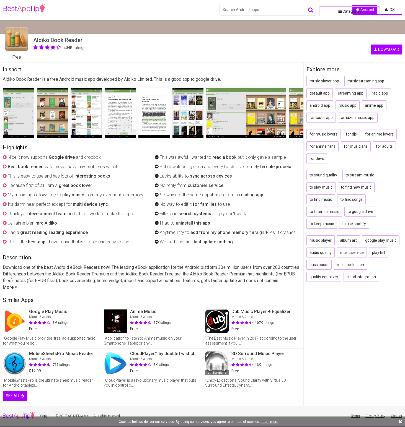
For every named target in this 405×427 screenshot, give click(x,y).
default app (319, 93)
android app (319, 105)
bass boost (319, 264)
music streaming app (365, 81)
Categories (334, 9)
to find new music (356, 187)
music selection (350, 264)
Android (365, 9)
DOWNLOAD (386, 41)
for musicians (356, 146)
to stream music (359, 175)
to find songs (351, 199)
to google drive (360, 211)
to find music (320, 199)
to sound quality (323, 175)
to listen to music (324, 211)
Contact (396, 416)
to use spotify (354, 224)
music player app (324, 81)
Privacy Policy (375, 416)
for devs (316, 158)
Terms (355, 416)
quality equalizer (323, 277)
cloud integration (361, 277)
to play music (320, 187)
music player (320, 240)
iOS (390, 9)
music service (352, 252)
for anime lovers (379, 134)
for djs (351, 134)
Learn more (269, 422)
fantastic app (321, 117)
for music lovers (323, 134)
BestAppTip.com (31, 10)
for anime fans (322, 146)
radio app (380, 93)
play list (378, 252)
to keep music (321, 224)
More (10, 287)
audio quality (320, 252)
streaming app (350, 93)
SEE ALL (15, 396)
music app (348, 105)
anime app (374, 105)
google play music (380, 240)
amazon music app (358, 117)
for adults (384, 146)
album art (348, 240)
